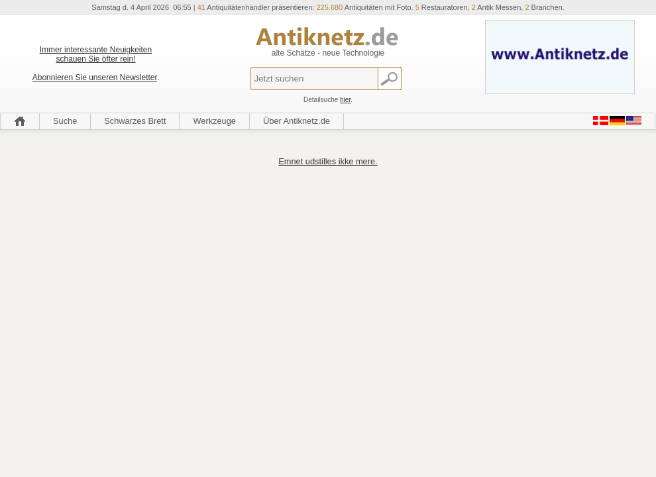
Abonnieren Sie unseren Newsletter (94, 77)
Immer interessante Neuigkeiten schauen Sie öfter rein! (96, 54)
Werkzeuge (214, 121)
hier (345, 99)
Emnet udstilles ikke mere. (327, 161)
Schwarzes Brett (135, 121)
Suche (65, 121)
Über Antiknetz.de (296, 121)
